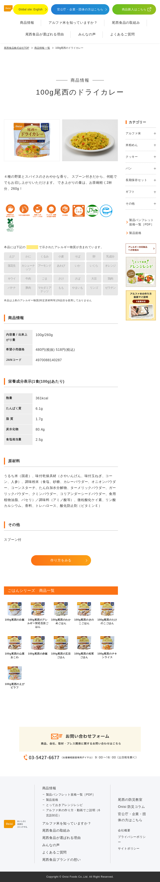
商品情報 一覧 (42, 47)
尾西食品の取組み (126, 22)
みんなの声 (87, 34)
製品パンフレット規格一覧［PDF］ (141, 222)
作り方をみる (60, 560)
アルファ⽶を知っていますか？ (73, 22)
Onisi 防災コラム (131, 806)
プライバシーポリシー (132, 839)
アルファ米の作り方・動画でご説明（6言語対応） (73, 812)
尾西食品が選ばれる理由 (44, 34)
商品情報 (27, 22)
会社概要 (124, 830)
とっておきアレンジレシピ (64, 805)
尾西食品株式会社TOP (16, 47)
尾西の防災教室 (130, 799)
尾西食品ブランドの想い (61, 859)
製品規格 (135, 233)
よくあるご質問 (122, 34)
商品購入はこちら (134, 9)
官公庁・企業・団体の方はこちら (80, 9)
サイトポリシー (129, 848)
